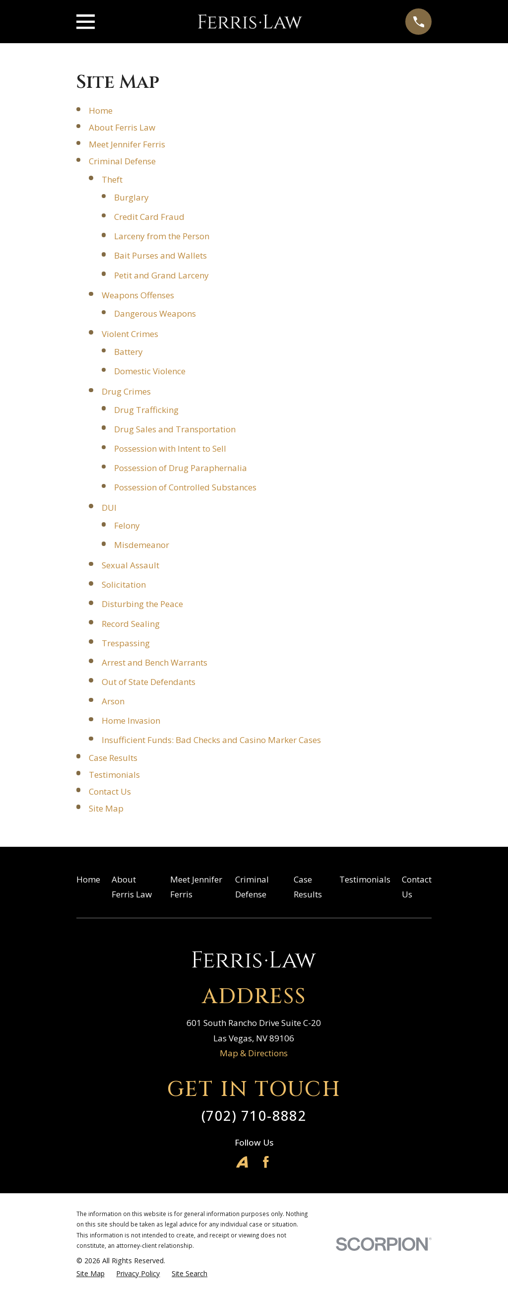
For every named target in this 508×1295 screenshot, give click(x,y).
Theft (112, 179)
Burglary (131, 197)
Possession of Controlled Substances (185, 487)
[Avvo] (242, 1162)
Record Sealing (131, 623)
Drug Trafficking (146, 409)
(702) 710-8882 (254, 1115)
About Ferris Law (122, 127)
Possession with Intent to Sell (170, 448)
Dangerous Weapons (155, 313)
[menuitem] (90, 1273)
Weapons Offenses (138, 295)
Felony (127, 525)
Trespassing (126, 643)
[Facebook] (266, 1162)
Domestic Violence (150, 371)
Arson (113, 701)
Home (101, 110)
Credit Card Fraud (149, 216)
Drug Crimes (126, 391)
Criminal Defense (122, 161)
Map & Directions (254, 1053)
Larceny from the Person (161, 236)
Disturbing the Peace (142, 604)
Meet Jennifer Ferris (127, 144)
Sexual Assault (130, 565)
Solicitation (124, 584)
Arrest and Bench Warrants (154, 662)
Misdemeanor (141, 544)
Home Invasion (131, 720)
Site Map (106, 808)
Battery (128, 351)
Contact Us (110, 791)
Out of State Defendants (148, 681)
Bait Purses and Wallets (160, 255)
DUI (109, 507)
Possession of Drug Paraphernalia (180, 468)
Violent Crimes (130, 334)
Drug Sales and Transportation (175, 429)
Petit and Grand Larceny (161, 275)
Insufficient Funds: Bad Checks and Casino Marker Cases (211, 740)
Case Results (113, 757)
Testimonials (114, 774)
